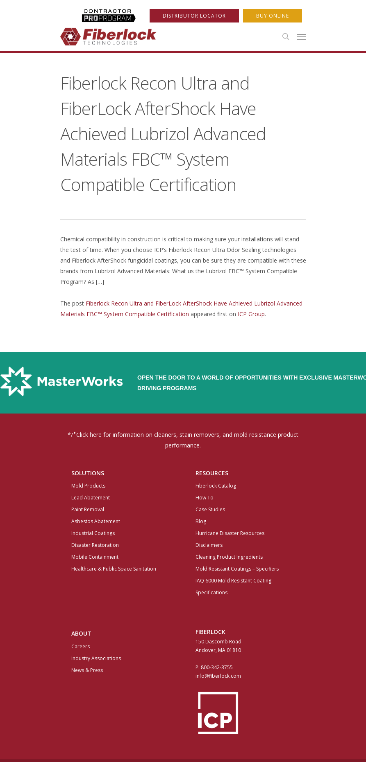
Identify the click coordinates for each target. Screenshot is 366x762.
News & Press (87, 670)
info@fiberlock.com (218, 675)
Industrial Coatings (93, 533)
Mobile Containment (94, 556)
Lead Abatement (90, 497)
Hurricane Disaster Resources (230, 533)
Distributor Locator (194, 15)
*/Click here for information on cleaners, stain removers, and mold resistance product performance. (183, 439)
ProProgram (113, 15)
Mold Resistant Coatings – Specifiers (237, 568)
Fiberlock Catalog (216, 485)
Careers (80, 646)
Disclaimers (209, 545)
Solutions (87, 473)
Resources (212, 473)
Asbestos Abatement (95, 521)
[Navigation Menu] (301, 36)
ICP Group (251, 314)
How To (205, 497)
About (81, 633)
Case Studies (210, 509)
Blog (201, 521)
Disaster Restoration (95, 545)
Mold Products (88, 485)
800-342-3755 (217, 667)
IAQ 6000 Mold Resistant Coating (233, 580)
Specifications (211, 592)
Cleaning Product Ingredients (229, 556)
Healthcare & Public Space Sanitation (113, 568)
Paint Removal (87, 509)
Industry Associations (96, 658)
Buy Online (272, 15)
